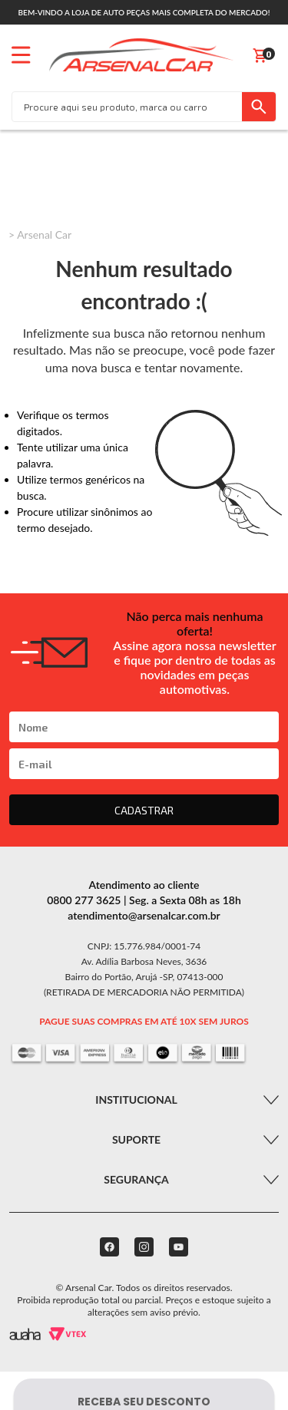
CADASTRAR (144, 810)
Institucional (136, 1099)
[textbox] (127, 106)
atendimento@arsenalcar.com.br (144, 915)
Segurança (136, 1179)
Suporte (136, 1139)
